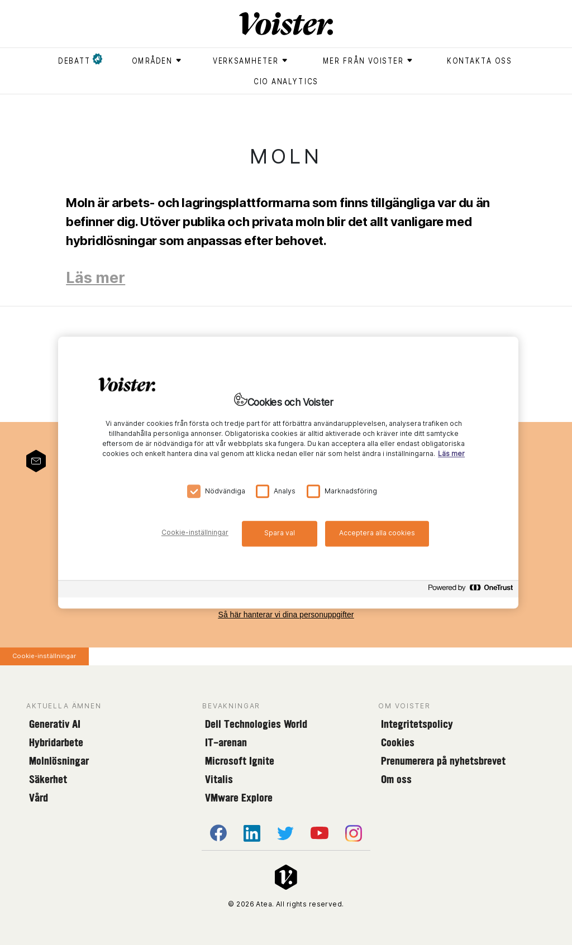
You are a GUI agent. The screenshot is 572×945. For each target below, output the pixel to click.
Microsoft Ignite (239, 761)
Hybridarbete (56, 742)
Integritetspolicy (417, 724)
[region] (288, 472)
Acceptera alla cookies (377, 533)
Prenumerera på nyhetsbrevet (443, 761)
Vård (38, 797)
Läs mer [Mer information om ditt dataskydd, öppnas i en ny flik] (451, 453)
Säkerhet (48, 779)
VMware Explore (239, 797)
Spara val (279, 533)
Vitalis (219, 779)
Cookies (397, 742)
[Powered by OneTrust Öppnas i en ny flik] (470, 590)
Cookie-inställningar (44, 656)
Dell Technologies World (256, 724)
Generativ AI (54, 724)
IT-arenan (226, 742)
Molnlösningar (59, 761)
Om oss (396, 779)
